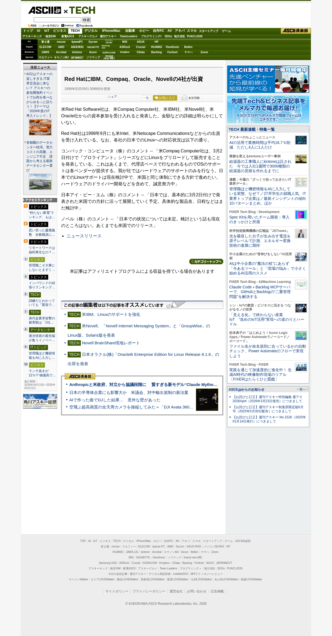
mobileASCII (180, 573)
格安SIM (50, 36)
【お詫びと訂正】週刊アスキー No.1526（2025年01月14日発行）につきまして (269, 419)
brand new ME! (193, 557)
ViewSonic (172, 47)
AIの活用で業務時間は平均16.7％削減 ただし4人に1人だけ (259, 144)
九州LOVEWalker (201, 579)
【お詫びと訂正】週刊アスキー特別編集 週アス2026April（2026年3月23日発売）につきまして (267, 399)
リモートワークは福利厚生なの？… (42, 250)
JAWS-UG (132, 551)
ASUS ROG (77, 47)
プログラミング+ (151, 36)
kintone (77, 52)
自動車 (130, 31)
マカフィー (45, 57)
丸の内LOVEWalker (226, 579)
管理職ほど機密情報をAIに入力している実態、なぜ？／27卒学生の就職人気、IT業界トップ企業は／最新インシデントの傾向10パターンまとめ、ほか (267, 196)
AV (170, 31)
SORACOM (150, 562)
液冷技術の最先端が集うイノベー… (42, 338)
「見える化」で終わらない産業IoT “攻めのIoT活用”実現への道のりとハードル (266, 319)
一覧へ (301, 389)
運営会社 (176, 591)
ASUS (141, 41)
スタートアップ (208, 31)
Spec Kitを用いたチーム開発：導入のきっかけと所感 (259, 219)
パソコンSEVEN (109, 41)
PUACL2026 (195, 36)
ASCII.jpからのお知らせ (246, 389)
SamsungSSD (106, 47)
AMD (61, 47)
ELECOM (45, 47)
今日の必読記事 (117, 573)
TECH (80, 10)
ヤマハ (188, 52)
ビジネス (59, 31)
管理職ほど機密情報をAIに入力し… (42, 355)
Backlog (156, 52)
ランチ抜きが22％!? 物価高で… (42, 373)
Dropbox (125, 52)
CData (141, 52)
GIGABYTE (93, 47)
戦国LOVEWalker (251, 579)
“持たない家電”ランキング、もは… (42, 215)
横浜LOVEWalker (127, 579)
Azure (93, 52)
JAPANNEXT (77, 57)
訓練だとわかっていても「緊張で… (42, 303)
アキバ (180, 31)
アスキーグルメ (88, 36)
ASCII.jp (44, 10)
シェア (112, 96)
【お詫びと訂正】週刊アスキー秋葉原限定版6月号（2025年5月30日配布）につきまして (268, 409)
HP (157, 41)
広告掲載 (217, 591)
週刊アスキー (108, 36)
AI (38, 31)
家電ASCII (67, 36)
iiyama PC (158, 546)
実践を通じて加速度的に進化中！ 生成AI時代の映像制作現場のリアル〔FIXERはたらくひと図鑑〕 (260, 375)
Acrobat (61, 52)
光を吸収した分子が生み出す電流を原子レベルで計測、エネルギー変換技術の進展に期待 (260, 241)
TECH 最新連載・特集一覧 (252, 129)
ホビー (144, 31)
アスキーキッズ (32, 36)
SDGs (168, 36)
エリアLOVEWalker (103, 579)
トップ (28, 31)
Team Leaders (168, 568)
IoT (46, 31)
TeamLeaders (129, 36)
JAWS (45, 52)
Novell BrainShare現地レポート (111, 342)
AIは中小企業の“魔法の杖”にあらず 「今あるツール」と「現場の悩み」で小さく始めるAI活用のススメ (267, 268)
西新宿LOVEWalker (153, 579)
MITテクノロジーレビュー (207, 573)
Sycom (93, 41)
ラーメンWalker (78, 579)
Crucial (140, 47)
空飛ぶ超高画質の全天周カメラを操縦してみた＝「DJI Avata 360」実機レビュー (143, 407)
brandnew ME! (109, 57)
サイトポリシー (116, 591)
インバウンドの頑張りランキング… (42, 285)
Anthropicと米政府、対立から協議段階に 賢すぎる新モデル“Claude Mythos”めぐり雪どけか (158, 384)
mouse (61, 41)
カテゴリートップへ (206, 261)
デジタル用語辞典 (160, 573)
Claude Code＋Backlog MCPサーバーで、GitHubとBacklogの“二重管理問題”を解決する (260, 292)
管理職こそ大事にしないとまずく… (42, 267)
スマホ (192, 31)
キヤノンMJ (61, 57)
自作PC (158, 31)
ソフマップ (93, 57)
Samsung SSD (108, 562)
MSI (124, 41)
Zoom (204, 52)
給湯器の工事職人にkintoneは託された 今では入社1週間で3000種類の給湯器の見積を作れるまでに (260, 166)
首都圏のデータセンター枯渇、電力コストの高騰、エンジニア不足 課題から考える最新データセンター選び (39, 156)
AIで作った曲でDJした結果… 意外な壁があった (115, 400)
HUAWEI (156, 47)
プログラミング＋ (191, 568)
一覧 (146, 98)
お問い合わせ (197, 591)
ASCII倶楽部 (296, 31)
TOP (83, 541)
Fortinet (172, 52)
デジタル (91, 31)
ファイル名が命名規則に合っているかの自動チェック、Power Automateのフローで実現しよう (267, 351)
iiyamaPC (77, 41)
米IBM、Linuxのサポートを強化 (111, 314)
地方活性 (179, 36)
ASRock (124, 47)
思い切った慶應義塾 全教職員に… (42, 232)
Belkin (188, 47)
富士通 (45, 41)
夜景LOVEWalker (177, 579)
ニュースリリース (84, 236)
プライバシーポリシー (149, 591)
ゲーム (226, 31)
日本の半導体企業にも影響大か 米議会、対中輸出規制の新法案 (128, 392)
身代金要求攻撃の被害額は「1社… (42, 320)
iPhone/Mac (111, 31)
